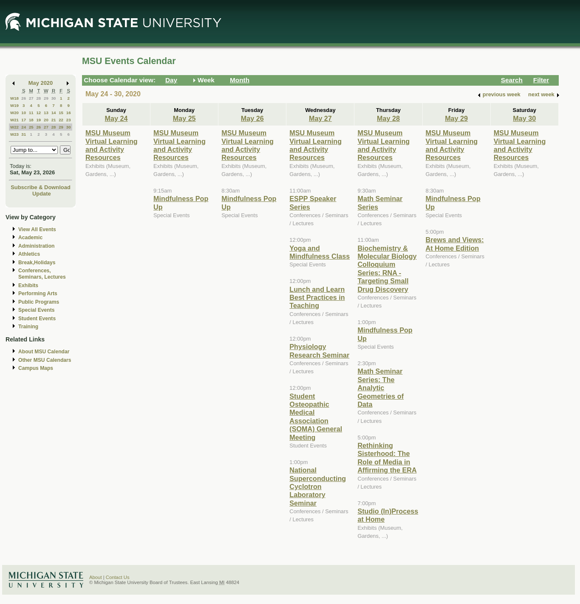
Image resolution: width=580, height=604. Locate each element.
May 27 (320, 118)
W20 (14, 112)
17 (23, 119)
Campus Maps (35, 368)
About (95, 577)
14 (53, 112)
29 (46, 98)
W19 (14, 105)
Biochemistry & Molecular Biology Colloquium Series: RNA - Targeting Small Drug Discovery (386, 268)
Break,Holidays (37, 263)
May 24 (116, 118)
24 (23, 127)
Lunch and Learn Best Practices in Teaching (317, 297)
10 (23, 112)
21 (53, 119)
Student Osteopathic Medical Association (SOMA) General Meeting (315, 416)
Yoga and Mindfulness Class (319, 252)
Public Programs (38, 302)
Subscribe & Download (41, 187)
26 (23, 98)
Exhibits (28, 285)
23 (68, 119)
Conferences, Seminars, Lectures (42, 274)
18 (31, 119)
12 (38, 112)
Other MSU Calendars (44, 360)
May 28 (388, 118)
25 (31, 127)
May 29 (456, 118)
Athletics (29, 254)
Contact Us (118, 577)
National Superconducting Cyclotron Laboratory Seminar (317, 486)
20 (46, 119)
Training (28, 327)
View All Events (37, 229)
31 (23, 134)
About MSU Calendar (43, 352)
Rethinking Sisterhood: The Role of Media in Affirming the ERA (386, 458)
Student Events (37, 319)
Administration (36, 246)
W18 (14, 98)
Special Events (36, 310)
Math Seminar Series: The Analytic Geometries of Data (380, 387)
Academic (30, 237)
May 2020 (40, 83)
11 (31, 112)
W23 (14, 134)
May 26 (252, 118)
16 (68, 112)
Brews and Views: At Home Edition (455, 244)
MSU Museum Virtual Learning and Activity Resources (111, 145)
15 (61, 112)
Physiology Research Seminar (319, 350)
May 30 (524, 118)
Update (41, 193)
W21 (14, 119)
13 (46, 112)
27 (31, 98)
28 (38, 98)
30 (53, 98)
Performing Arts (37, 293)
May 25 (184, 118)
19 (38, 119)
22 (61, 119)
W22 (14, 127)
